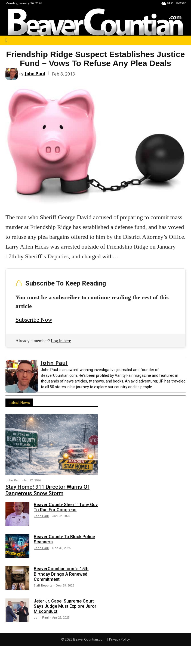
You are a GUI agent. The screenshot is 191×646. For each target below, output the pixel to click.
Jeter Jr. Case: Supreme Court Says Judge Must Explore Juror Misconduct (65, 606)
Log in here (61, 340)
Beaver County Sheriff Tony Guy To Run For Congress (66, 507)
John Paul (35, 73)
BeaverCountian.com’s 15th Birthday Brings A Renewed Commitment (61, 574)
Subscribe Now (34, 319)
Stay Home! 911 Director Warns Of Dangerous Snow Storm (47, 490)
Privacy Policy (119, 639)
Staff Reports (43, 585)
